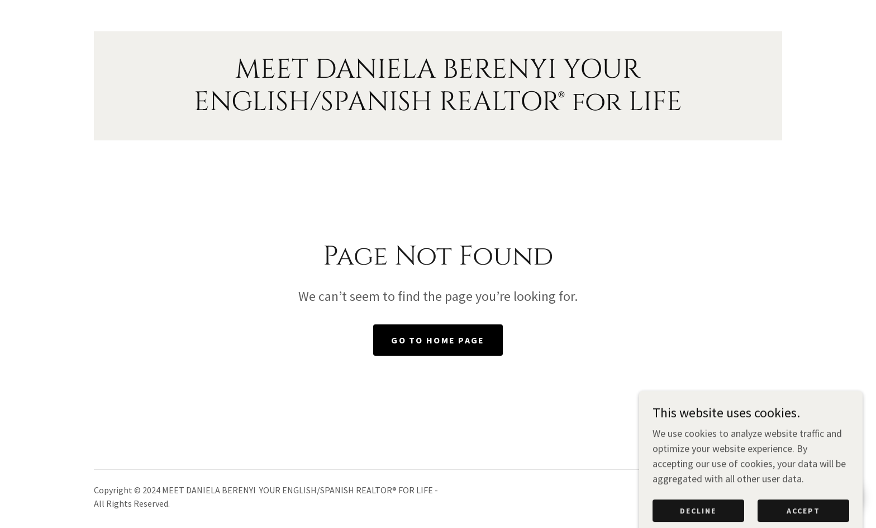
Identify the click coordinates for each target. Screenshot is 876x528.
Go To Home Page (437, 340)
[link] (438, 106)
